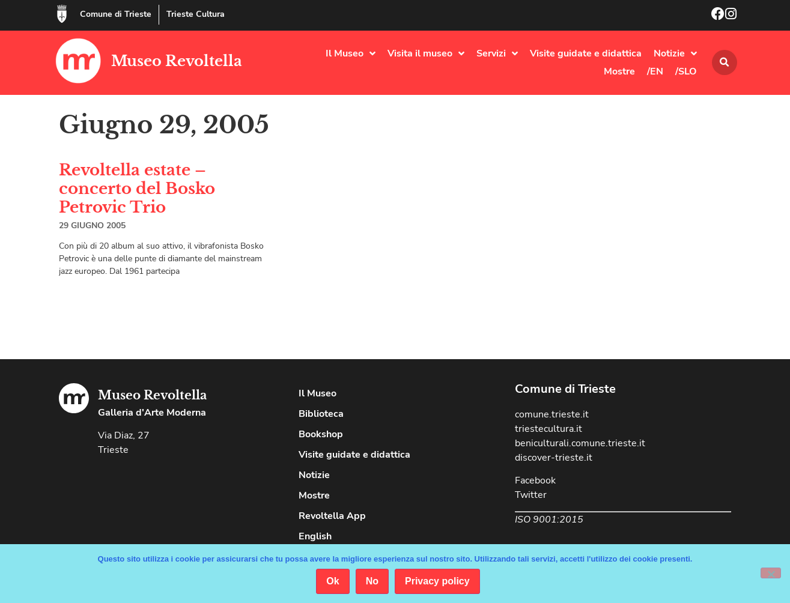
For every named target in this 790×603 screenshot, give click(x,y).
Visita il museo (425, 53)
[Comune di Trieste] (62, 14)
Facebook (535, 480)
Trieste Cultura (195, 14)
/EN (655, 71)
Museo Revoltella (176, 61)
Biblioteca (321, 413)
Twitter (531, 494)
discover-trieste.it (553, 457)
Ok (332, 581)
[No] (771, 573)
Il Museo (350, 53)
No (372, 581)
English (315, 536)
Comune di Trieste (115, 14)
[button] (724, 62)
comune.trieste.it (552, 414)
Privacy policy (437, 581)
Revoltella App (332, 516)
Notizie (675, 53)
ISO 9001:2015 (549, 519)
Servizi (497, 53)
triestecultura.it (548, 428)
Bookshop (321, 434)
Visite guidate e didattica (586, 53)
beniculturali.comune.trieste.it (580, 443)
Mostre (619, 71)
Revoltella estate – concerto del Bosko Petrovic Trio (137, 188)
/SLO (686, 71)
